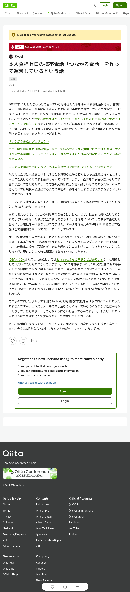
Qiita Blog (41, 574)
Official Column (107, 13)
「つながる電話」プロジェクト (29, 141)
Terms (6, 510)
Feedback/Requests (14, 534)
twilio (13, 79)
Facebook (74, 522)
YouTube (74, 528)
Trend (8, 13)
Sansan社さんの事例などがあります (80, 259)
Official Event (83, 13)
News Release (44, 580)
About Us (41, 562)
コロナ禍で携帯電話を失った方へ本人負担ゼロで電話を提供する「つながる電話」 (62, 166)
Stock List (22, 13)
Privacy (7, 516)
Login (105, 5)
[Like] (13, 341)
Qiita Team (9, 562)
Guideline (8, 522)
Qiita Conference (59, 13)
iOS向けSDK (17, 259)
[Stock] (23, 341)
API (38, 546)
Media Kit (8, 528)
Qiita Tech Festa (45, 528)
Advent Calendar (45, 522)
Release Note (43, 504)
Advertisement (11, 546)
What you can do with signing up (37, 382)
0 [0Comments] (34, 340)
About (6, 504)
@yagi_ (17, 56)
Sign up (65, 391)
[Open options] (78, 587)
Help (5, 540)
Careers (40, 568)
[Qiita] (10, 5)
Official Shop (10, 574)
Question (38, 13)
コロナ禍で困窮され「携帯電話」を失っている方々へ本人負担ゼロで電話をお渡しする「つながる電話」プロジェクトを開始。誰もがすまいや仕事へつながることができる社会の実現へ (65, 154)
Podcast (73, 534)
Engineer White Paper (48, 540)
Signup (120, 5)
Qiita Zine (8, 568)
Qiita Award (42, 534)
